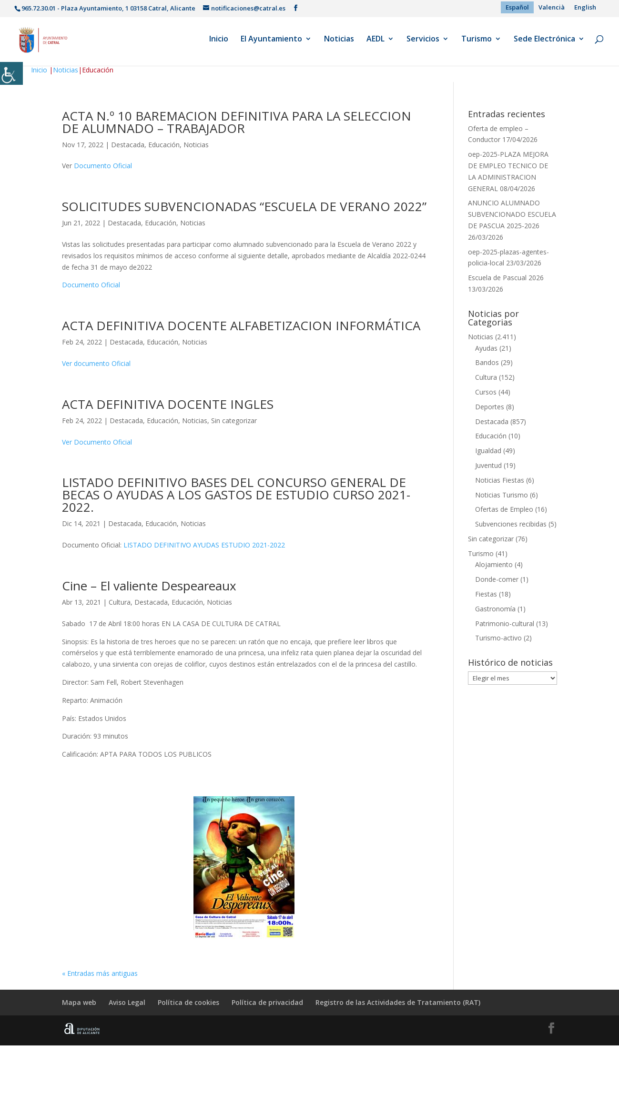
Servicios (422, 42)
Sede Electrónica (544, 42)
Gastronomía (495, 608)
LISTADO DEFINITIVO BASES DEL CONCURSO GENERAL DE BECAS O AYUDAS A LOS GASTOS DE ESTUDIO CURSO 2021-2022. (236, 495)
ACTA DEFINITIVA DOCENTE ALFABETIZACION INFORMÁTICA (241, 325)
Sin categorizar (234, 420)
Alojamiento (494, 564)
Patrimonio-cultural (504, 623)
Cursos (486, 391)
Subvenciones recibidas (511, 523)
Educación (164, 144)
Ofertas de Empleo (504, 509)
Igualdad (488, 450)
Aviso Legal (127, 1002)
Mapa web (79, 1002)
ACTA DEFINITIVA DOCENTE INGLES (168, 404)
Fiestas (486, 593)
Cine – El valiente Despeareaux (149, 585)
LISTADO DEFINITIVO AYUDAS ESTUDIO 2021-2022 (204, 544)
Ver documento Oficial (96, 363)
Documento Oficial (103, 165)
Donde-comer (496, 579)
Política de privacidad (267, 1002)
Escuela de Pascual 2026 (506, 277)
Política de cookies (188, 1002)
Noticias (339, 42)
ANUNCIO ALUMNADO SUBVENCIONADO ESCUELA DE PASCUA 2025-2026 (512, 214)
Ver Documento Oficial (97, 441)
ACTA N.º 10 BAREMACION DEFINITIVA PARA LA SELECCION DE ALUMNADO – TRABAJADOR (236, 122)
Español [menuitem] (517, 7)
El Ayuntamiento (271, 42)
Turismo (476, 42)
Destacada (127, 144)
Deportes (489, 406)
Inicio (218, 42)
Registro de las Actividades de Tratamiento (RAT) (397, 1002)
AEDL (375, 42)
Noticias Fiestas (499, 480)
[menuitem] (517, 7)
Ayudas (486, 348)
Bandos (487, 362)
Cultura (120, 602)
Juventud (488, 465)
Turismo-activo (498, 637)
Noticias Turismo (501, 494)
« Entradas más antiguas (100, 973)
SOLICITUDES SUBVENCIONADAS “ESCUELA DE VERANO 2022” (244, 206)
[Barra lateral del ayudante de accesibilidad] (11, 73)
